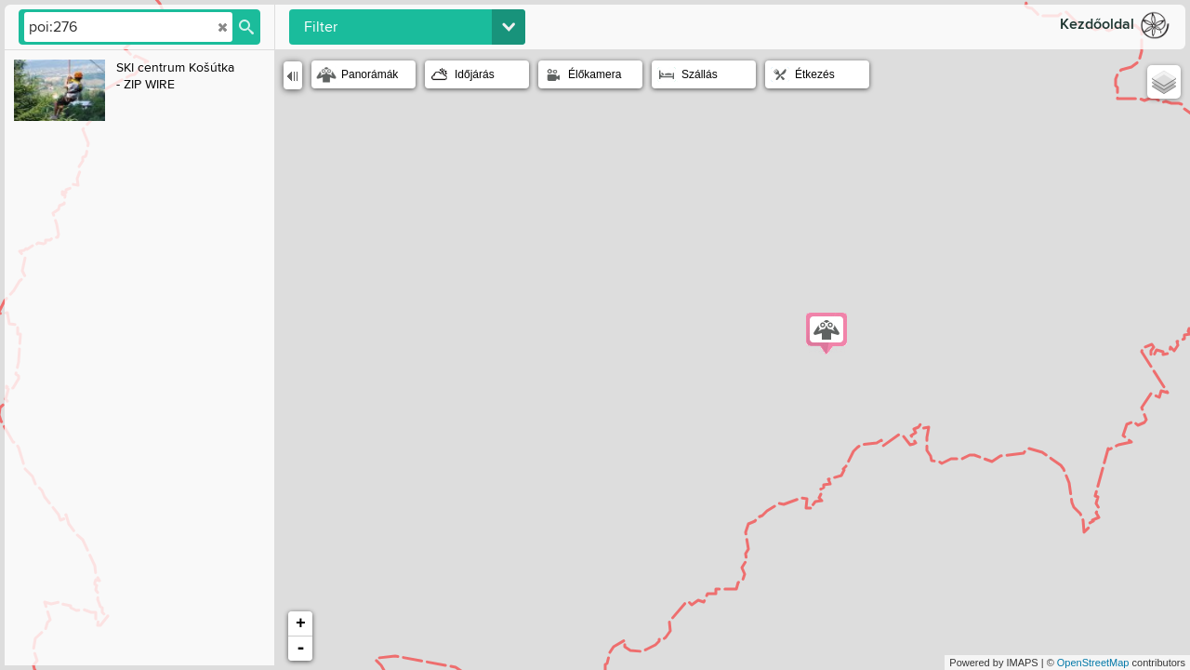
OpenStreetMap (1093, 662)
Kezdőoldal (1097, 24)
